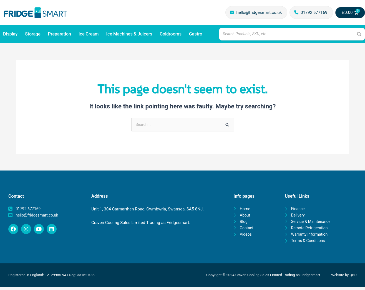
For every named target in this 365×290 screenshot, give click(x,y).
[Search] (359, 34)
